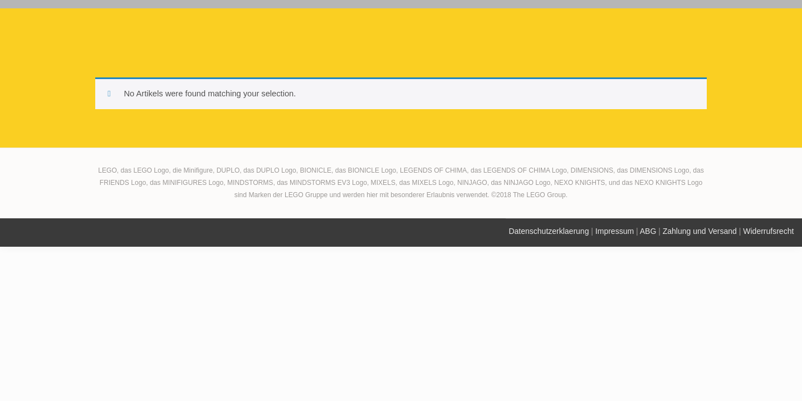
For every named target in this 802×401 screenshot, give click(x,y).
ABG (648, 231)
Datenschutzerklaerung (548, 231)
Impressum (614, 231)
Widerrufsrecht (768, 231)
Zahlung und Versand (700, 231)
